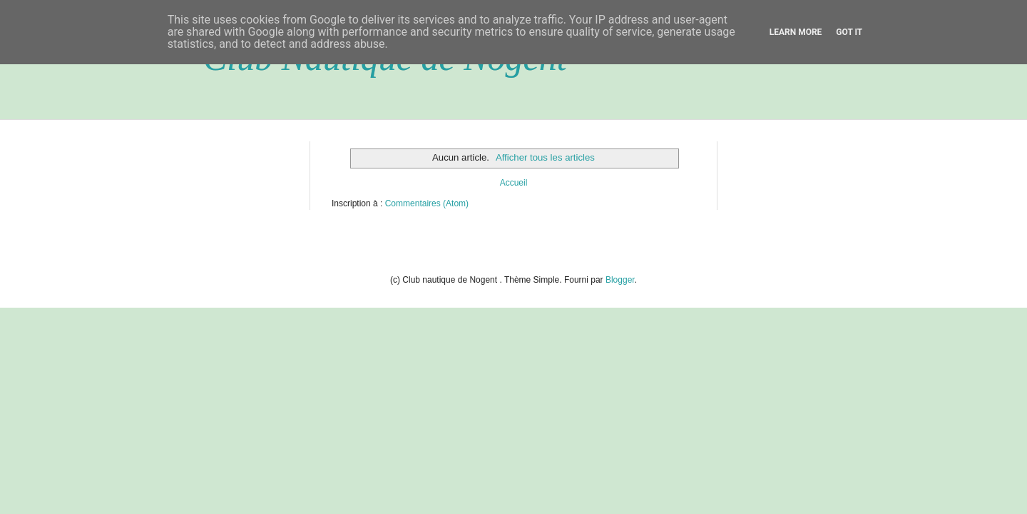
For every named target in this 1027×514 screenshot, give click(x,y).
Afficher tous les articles (545, 157)
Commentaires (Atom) (427, 203)
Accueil (514, 183)
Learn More (796, 32)
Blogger (620, 280)
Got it (849, 32)
